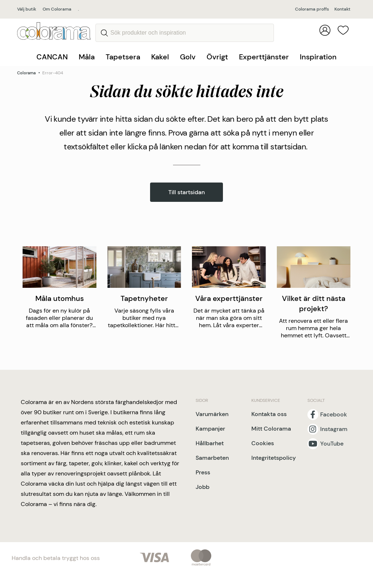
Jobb (202, 487)
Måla (87, 57)
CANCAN (52, 57)
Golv (188, 57)
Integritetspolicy (273, 458)
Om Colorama (57, 9)
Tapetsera (123, 57)
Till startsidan (186, 192)
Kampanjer (210, 428)
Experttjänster (264, 57)
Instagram (334, 429)
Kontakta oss (269, 414)
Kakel (160, 57)
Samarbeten (212, 458)
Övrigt (217, 57)
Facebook (333, 414)
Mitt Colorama (271, 428)
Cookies (262, 443)
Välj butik (26, 9)
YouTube (331, 443)
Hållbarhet (210, 443)
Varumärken (212, 414)
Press (203, 472)
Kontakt (342, 9)
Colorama (26, 72)
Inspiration (318, 57)
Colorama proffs (312, 9)
